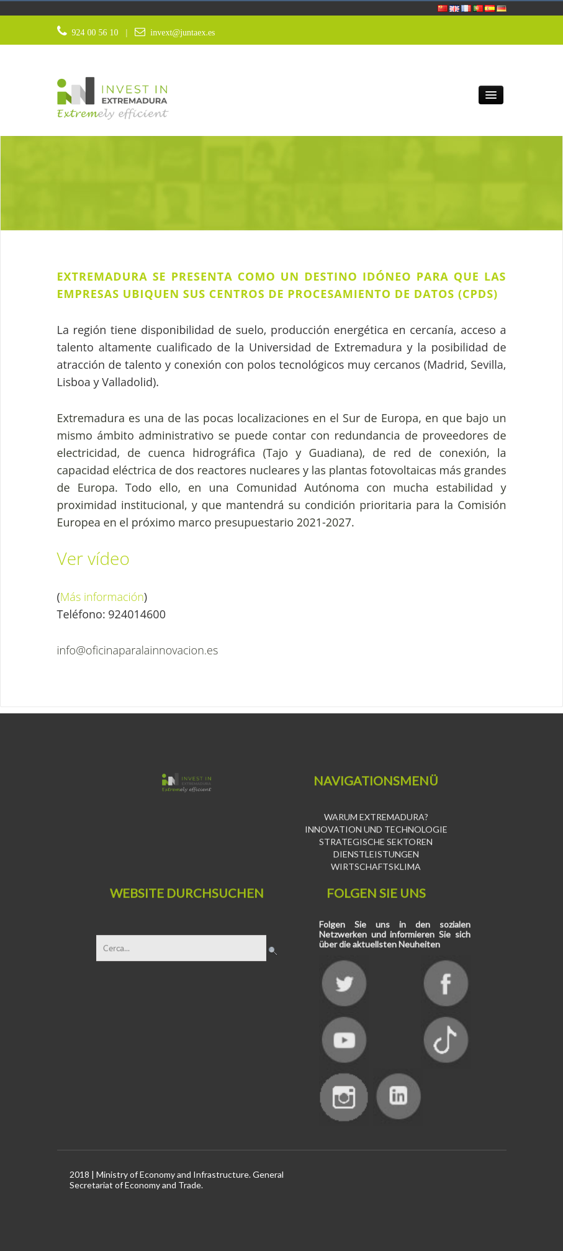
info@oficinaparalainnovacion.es (137, 650)
